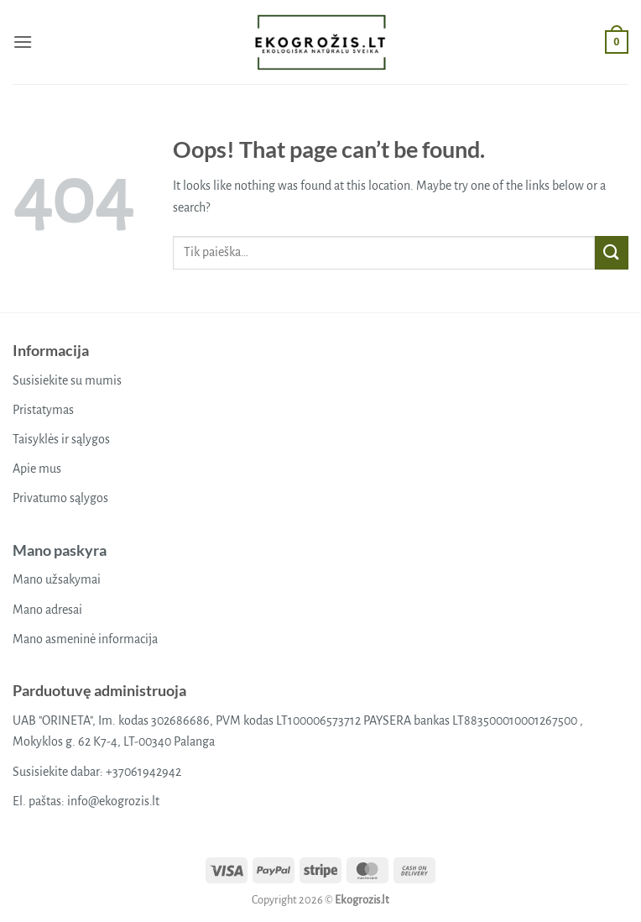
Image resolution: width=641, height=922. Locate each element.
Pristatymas (43, 409)
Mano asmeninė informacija (85, 639)
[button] (23, 41)
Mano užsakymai (57, 579)
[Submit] (611, 252)
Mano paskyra (60, 550)
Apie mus (37, 468)
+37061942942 (143, 771)
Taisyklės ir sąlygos (61, 439)
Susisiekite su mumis (67, 380)
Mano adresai (47, 609)
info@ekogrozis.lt (113, 801)
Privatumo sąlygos (60, 498)
